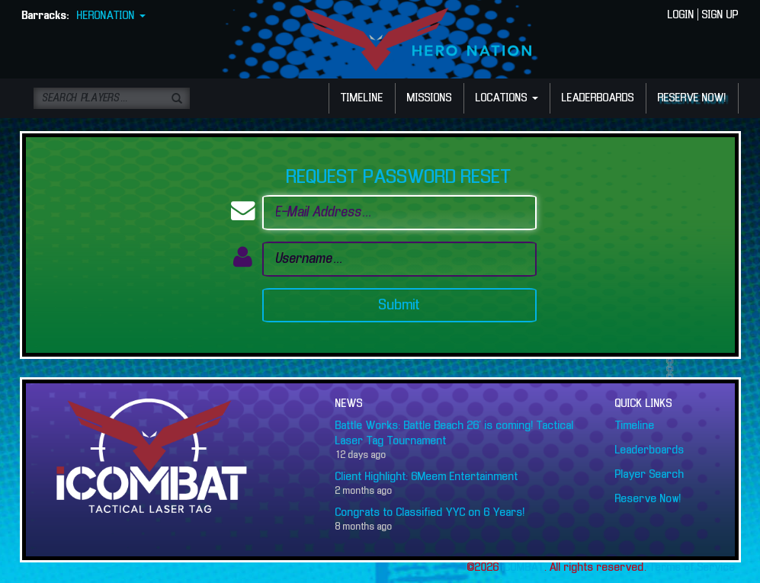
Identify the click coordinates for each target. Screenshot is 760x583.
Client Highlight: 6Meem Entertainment (426, 477)
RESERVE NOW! (692, 98)
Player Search (650, 474)
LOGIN (681, 15)
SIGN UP (720, 15)
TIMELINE (362, 98)
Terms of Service (692, 567)
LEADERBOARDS (598, 98)
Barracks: (45, 16)
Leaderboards (650, 450)
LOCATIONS (507, 98)
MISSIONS (429, 98)
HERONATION (111, 16)
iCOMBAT (523, 567)
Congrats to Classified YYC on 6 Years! (430, 513)
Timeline (635, 426)
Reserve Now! (648, 499)
